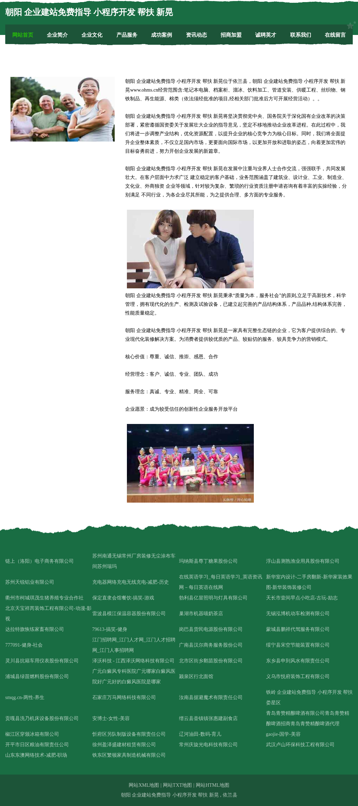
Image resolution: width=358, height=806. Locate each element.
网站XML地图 (144, 785)
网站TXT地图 (177, 785)
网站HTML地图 (212, 785)
